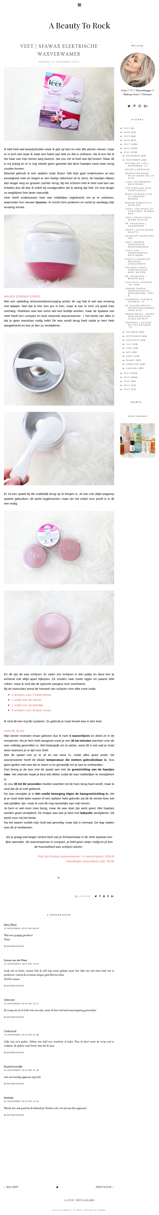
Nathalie (8, 1097)
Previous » (105, 1187)
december (133, 156)
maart (131, 360)
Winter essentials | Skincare (138, 204)
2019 (127, 136)
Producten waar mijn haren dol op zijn (139, 175)
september (134, 336)
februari (133, 364)
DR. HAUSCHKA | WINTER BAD (135, 277)
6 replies (84, 896)
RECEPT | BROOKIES (137, 169)
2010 (127, 389)
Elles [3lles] (10, 924)
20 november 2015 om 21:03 (21, 1101)
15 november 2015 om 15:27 (21, 1004)
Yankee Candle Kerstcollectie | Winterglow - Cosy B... (139, 292)
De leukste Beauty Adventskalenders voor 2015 (139, 307)
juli (129, 344)
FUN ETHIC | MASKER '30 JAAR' (138, 283)
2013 (127, 377)
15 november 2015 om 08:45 (21, 928)
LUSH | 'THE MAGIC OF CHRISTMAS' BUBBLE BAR (139, 211)
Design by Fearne (95, 1210)
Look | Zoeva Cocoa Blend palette (138, 218)
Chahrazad (10, 1031)
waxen (15, 306)
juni (129, 348)
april (130, 356)
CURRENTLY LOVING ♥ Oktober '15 (139, 300)
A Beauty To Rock (79, 25)
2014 (127, 373)
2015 (127, 152)
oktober (132, 332)
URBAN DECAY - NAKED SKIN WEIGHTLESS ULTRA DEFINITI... (140, 316)
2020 (127, 132)
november (133, 160)
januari (132, 368)
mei (129, 352)
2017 (127, 144)
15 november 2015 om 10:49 (21, 964)
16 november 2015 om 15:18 (21, 1070)
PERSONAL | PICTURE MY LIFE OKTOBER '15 (138, 324)
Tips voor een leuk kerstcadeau (138, 189)
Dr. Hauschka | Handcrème (135, 224)
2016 (127, 148)
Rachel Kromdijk (13, 1066)
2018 (127, 140)
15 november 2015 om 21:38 (21, 1035)
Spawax (41, 202)
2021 (127, 128)
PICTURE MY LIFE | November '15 (137, 164)
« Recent (11, 1187)
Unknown (9, 999)
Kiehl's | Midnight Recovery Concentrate (138, 261)
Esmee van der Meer (15, 960)
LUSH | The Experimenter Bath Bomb (136, 252)
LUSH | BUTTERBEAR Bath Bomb (138, 183)
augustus (133, 340)
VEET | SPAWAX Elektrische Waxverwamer (137, 244)
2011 (127, 385)
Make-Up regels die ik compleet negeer (138, 196)
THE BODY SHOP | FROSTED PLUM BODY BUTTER (136, 269)
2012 (127, 381)
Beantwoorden (14, 946)
